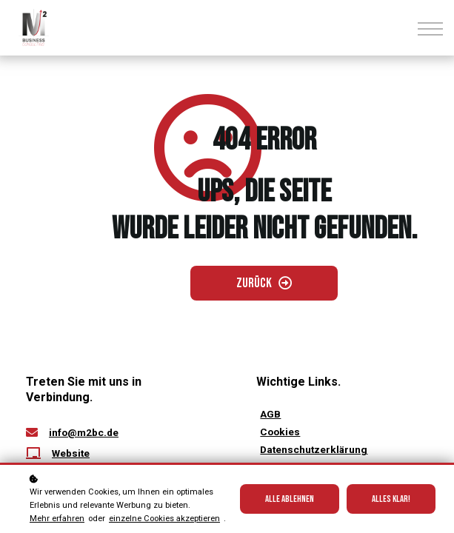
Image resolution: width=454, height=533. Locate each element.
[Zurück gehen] (264, 281)
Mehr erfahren (57, 518)
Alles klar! (391, 499)
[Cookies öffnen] (280, 428)
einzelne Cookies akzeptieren (164, 518)
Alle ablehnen (289, 499)
